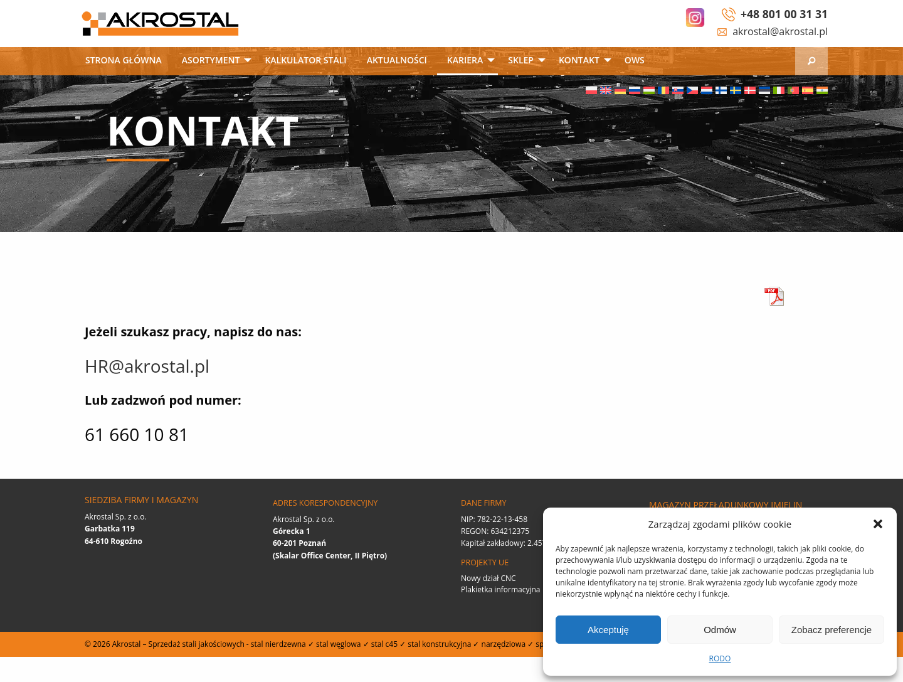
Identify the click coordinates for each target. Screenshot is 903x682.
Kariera (465, 60)
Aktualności (397, 60)
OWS (635, 60)
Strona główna (123, 60)
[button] (878, 524)
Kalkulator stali (305, 60)
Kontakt (579, 60)
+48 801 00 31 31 (784, 13)
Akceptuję (608, 629)
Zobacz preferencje (831, 629)
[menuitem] (123, 61)
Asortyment (211, 60)
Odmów (720, 629)
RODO (720, 658)
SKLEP (521, 60)
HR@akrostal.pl (147, 366)
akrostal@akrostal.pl (780, 31)
